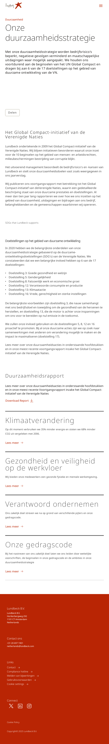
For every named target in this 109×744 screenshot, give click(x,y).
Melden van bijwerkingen (20, 676)
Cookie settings (15, 684)
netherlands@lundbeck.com (20, 646)
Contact (11, 667)
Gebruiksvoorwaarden (19, 680)
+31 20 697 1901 (15, 643)
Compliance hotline (17, 672)
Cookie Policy (13, 722)
